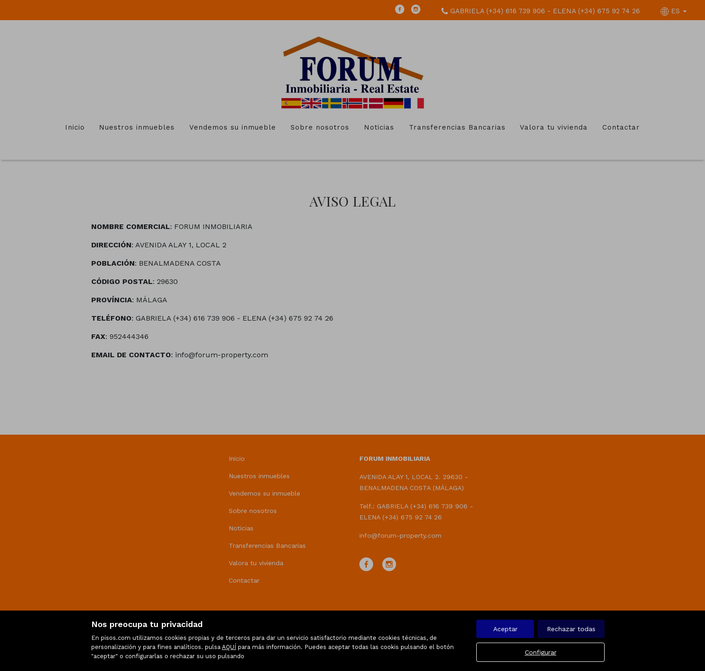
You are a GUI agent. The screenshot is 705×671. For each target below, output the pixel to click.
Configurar (540, 652)
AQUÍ (229, 647)
